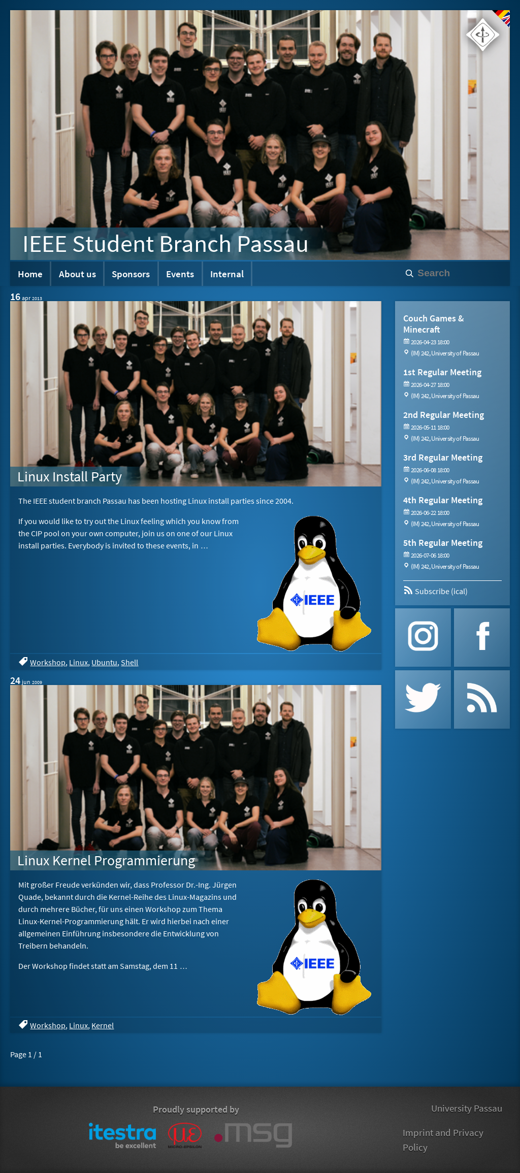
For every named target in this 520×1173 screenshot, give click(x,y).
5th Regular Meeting (442, 542)
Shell (129, 662)
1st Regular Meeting (442, 372)
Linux (78, 662)
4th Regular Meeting (442, 500)
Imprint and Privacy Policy (443, 1139)
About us (77, 274)
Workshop (48, 662)
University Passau (466, 1108)
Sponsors (131, 274)
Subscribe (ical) (435, 591)
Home (30, 274)
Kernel (102, 1025)
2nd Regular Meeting (443, 414)
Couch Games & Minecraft (433, 323)
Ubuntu (104, 662)
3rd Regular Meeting (442, 457)
